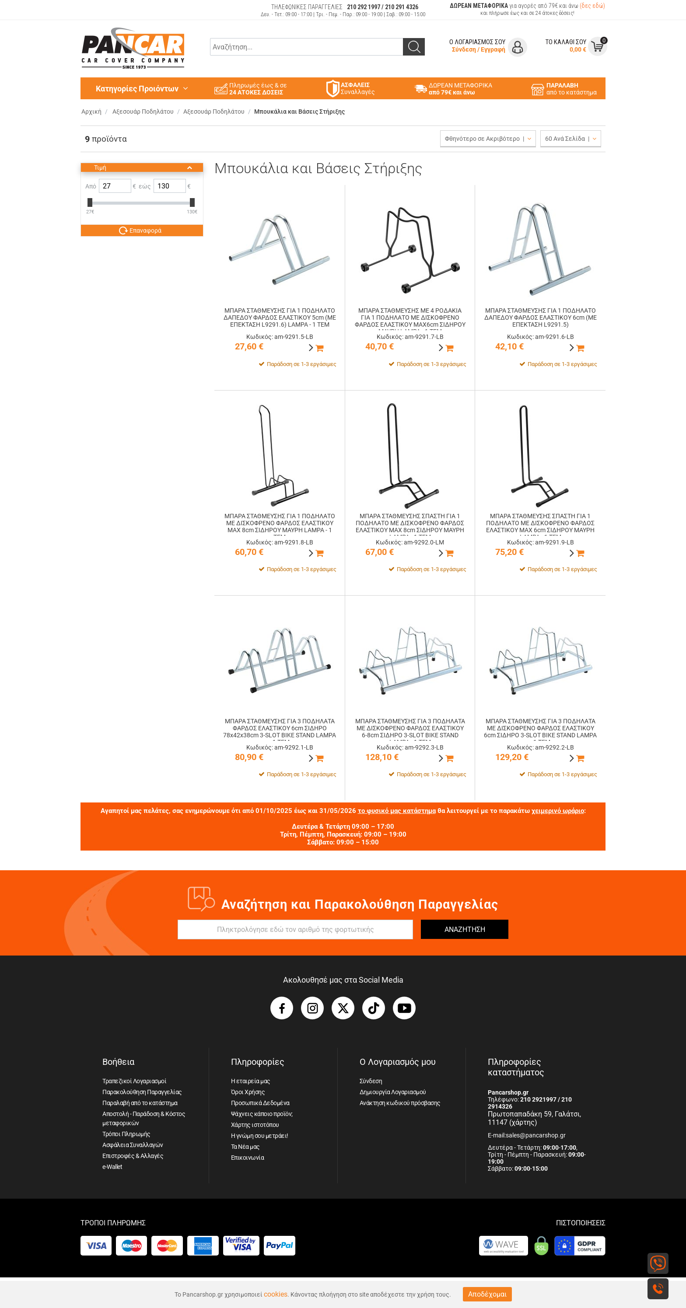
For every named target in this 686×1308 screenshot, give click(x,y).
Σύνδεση (464, 49)
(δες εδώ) (592, 5)
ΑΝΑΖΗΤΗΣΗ (464, 929)
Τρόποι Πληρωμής (126, 1133)
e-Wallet (112, 1166)
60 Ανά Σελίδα (570, 138)
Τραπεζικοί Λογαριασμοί (134, 1081)
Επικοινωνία (247, 1157)
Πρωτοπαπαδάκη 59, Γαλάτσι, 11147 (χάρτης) (534, 1118)
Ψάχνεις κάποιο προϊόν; (262, 1113)
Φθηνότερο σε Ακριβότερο (488, 138)
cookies (275, 1294)
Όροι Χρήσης (248, 1091)
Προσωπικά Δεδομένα (260, 1102)
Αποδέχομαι (487, 1294)
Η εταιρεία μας (250, 1081)
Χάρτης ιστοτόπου (255, 1124)
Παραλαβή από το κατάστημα (140, 1102)
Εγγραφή (493, 49)
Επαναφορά (140, 230)
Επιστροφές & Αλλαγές (132, 1155)
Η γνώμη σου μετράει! (259, 1135)
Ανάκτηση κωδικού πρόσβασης (400, 1102)
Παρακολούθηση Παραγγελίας (142, 1091)
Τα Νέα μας (245, 1146)
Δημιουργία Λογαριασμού (393, 1091)
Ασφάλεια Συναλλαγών (132, 1144)
